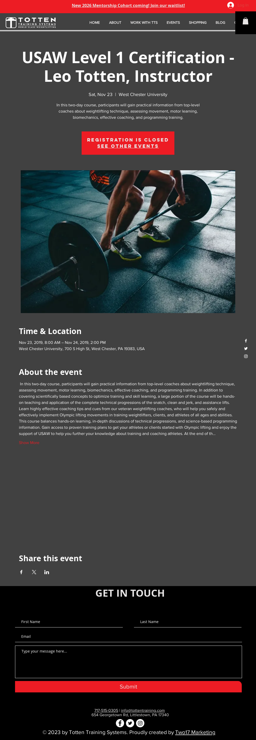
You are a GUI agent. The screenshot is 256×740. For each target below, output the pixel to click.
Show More (29, 442)
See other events (128, 146)
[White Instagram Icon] (246, 356)
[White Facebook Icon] (246, 340)
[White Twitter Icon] (246, 348)
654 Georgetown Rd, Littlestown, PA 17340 (130, 715)
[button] (245, 20)
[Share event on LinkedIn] (46, 572)
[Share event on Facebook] (21, 572)
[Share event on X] (34, 572)
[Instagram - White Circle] (140, 723)
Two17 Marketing (195, 732)
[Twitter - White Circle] (130, 723)
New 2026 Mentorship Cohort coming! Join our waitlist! (128, 5)
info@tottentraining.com (143, 710)
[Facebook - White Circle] (120, 723)
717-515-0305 (106, 710)
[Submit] (128, 686)
